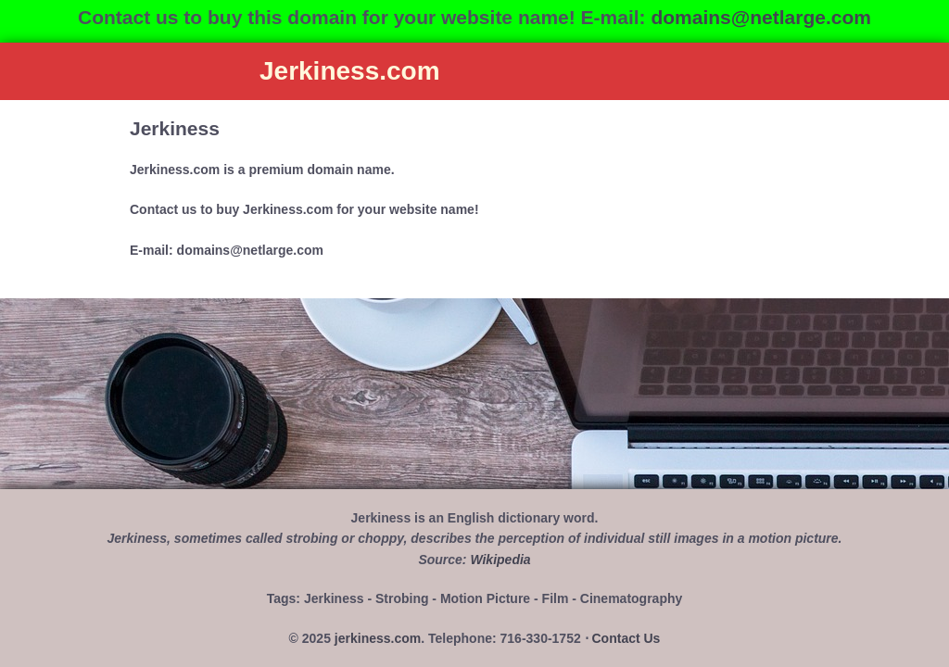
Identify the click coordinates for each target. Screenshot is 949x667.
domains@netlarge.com (761, 17)
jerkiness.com (378, 638)
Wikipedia (500, 559)
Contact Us (626, 638)
